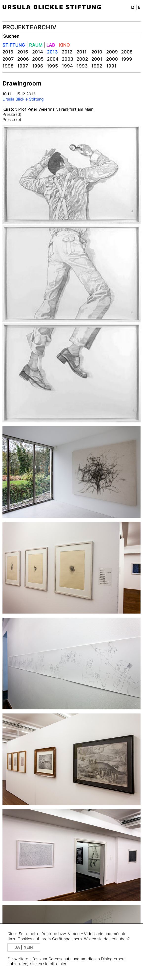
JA (18, 947)
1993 (82, 65)
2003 (67, 59)
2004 (53, 59)
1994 (67, 65)
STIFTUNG (13, 45)
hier (63, 963)
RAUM (35, 45)
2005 (37, 59)
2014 (37, 51)
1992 (96, 65)
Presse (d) (11, 114)
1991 (111, 65)
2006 (23, 59)
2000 (112, 59)
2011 (82, 51)
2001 (96, 59)
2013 (52, 51)
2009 (112, 51)
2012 (67, 51)
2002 (82, 59)
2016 (7, 51)
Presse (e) (11, 119)
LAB (50, 45)
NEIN (28, 947)
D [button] (132, 7)
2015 (22, 51)
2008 (127, 51)
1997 (22, 65)
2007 (8, 59)
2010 (96, 51)
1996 (37, 65)
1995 (52, 65)
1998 (8, 65)
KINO (64, 45)
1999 (126, 59)
